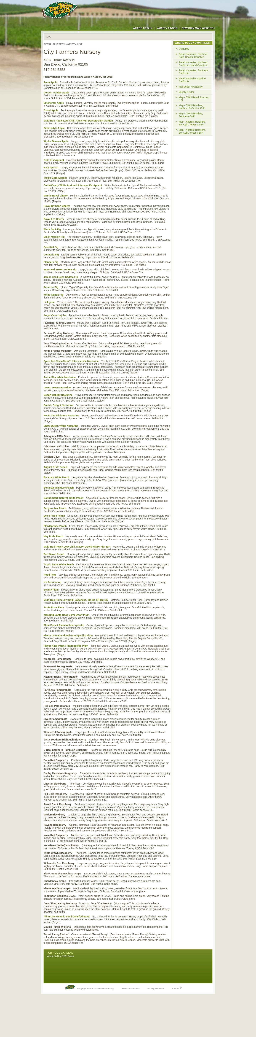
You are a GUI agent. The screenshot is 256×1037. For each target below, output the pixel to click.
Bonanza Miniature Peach (59, 487)
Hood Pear (50, 574)
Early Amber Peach (55, 508)
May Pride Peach (53, 536)
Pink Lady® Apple (54, 128)
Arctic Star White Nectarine (60, 377)
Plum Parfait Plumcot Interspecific (64, 625)
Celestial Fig (51, 247)
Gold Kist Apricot (54, 160)
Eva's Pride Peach (54, 515)
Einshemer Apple (54, 102)
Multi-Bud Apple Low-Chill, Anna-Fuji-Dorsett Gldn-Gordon (78, 120)
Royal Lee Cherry (54, 219)
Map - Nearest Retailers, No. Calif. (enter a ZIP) (192, 123)
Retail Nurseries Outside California (192, 80)
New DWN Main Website (198, 28)
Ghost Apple (51, 110)
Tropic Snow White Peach (59, 564)
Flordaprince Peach (55, 526)
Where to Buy (142, 28)
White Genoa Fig (53, 294)
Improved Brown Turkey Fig (60, 269)
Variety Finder (167, 28)
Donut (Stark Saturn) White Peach (63, 498)
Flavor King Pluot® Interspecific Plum (66, 645)
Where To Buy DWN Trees (60, 956)
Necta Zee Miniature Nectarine (61, 415)
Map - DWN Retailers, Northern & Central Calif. (192, 107)
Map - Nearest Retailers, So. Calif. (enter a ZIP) (192, 131)
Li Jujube (49, 302)
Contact (177, 988)
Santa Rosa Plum (54, 607)
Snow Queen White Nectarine (61, 425)
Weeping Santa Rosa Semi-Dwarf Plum (66, 614)
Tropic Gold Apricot (55, 177)
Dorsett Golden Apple (56, 92)
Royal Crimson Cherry (57, 205)
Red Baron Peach (54, 554)
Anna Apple (50, 82)
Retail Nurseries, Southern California (193, 72)
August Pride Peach (55, 467)
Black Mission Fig (54, 236)
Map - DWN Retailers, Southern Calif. (191, 115)
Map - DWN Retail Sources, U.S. (194, 99)
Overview (184, 48)
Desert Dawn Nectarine (57, 387)
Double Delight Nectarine (58, 405)
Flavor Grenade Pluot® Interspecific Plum (68, 635)
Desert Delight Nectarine (58, 395)
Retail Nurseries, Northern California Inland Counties (193, 64)
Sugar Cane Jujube (55, 315)
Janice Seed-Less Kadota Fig (61, 277)
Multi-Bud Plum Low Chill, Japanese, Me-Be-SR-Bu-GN (76, 600)
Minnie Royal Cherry (56, 195)
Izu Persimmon (52, 582)
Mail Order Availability (190, 86)
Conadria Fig (51, 254)
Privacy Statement (155, 988)
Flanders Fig (51, 262)
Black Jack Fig (52, 229)
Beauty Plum (51, 589)
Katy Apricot (51, 167)
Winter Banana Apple (56, 141)
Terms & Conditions (130, 988)
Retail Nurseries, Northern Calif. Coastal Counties (193, 55)
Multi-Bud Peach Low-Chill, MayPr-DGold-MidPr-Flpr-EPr (77, 546)
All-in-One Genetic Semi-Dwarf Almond (67, 916)
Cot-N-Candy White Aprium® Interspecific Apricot (73, 185)
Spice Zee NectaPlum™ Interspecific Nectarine (71, 361)
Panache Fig (51, 287)
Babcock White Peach (57, 477)
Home (48, 37)
